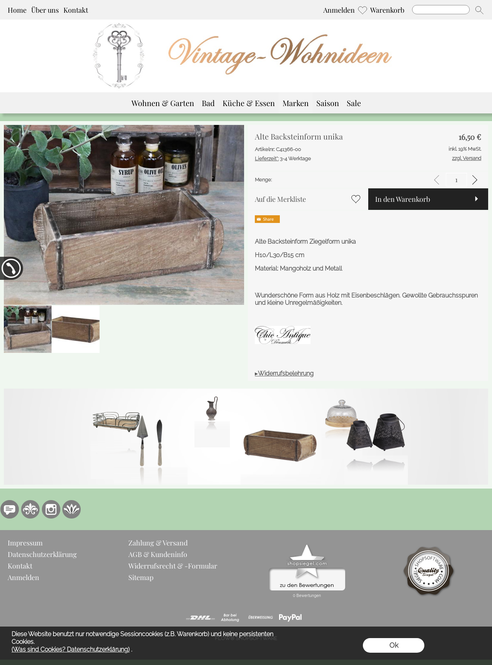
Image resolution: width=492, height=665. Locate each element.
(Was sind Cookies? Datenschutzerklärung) (71, 649)
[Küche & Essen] (249, 102)
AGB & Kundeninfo (157, 554)
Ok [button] (393, 645)
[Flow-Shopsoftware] (71, 509)
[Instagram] (51, 509)
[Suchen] (441, 9)
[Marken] (295, 102)
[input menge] (456, 179)
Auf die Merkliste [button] (280, 199)
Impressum (25, 542)
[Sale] (354, 102)
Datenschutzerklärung (42, 554)
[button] (479, 10)
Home (17, 10)
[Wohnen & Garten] (163, 102)
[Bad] (208, 102)
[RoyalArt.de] (30, 509)
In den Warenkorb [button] (402, 199)
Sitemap (140, 577)
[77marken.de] (9, 509)
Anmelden (339, 10)
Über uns (45, 10)
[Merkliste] (362, 10)
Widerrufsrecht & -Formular (172, 565)
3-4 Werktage (283, 158)
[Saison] (327, 102)
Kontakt (75, 10)
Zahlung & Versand (158, 542)
